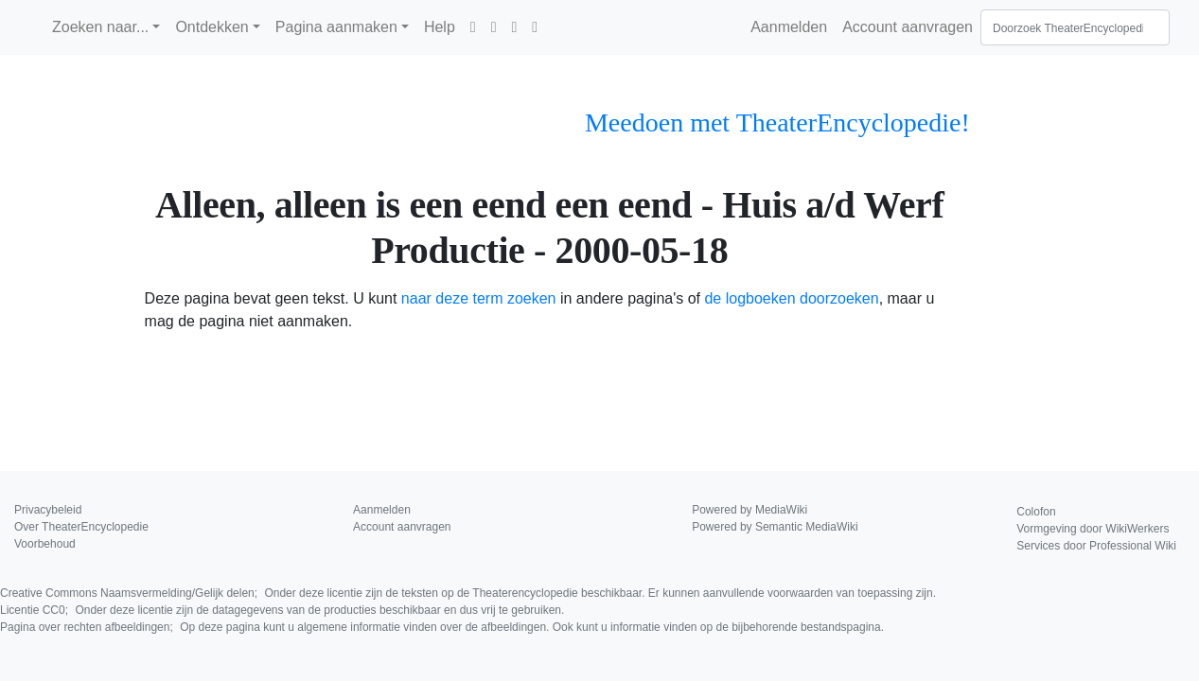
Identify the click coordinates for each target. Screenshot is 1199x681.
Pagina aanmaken (336, 27)
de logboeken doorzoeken (791, 298)
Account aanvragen (907, 27)
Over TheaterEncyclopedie (81, 526)
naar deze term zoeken (478, 298)
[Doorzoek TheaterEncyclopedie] (1075, 27)
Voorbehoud (45, 543)
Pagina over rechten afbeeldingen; (442, 627)
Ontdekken (211, 27)
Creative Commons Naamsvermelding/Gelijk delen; (468, 593)
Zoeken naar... (100, 27)
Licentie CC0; (282, 610)
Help (439, 27)
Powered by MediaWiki (749, 509)
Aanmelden (788, 27)
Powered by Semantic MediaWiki (774, 526)
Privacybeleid (47, 509)
